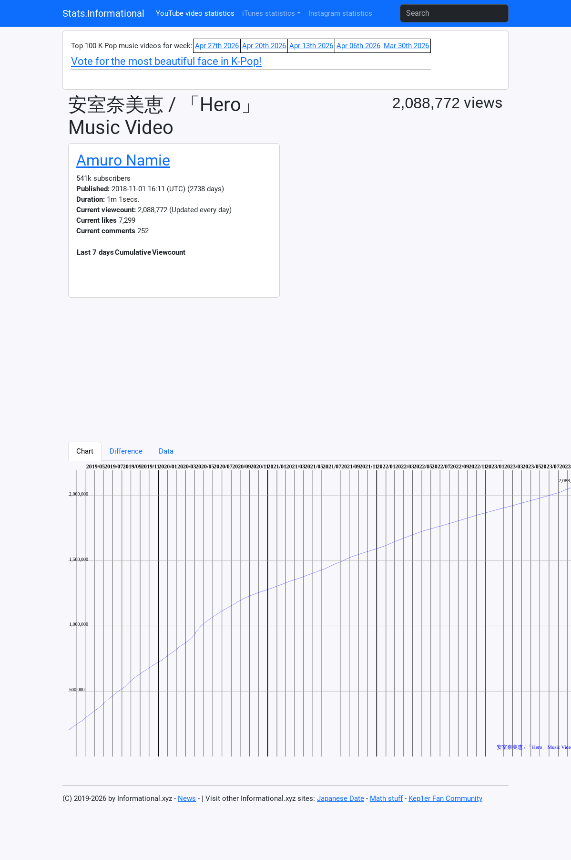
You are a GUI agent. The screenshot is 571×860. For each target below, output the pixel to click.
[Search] (454, 13)
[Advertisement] (228, 364)
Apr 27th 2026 (217, 45)
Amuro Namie (123, 160)
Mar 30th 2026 (406, 45)
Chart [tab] (84, 451)
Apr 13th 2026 (311, 45)
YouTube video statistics (195, 13)
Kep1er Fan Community (445, 798)
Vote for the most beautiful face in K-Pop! (166, 61)
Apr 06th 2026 (358, 45)
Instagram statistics (340, 13)
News (187, 798)
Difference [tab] (126, 451)
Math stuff (386, 798)
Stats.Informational (103, 13)
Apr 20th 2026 (264, 45)
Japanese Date (340, 798)
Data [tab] (166, 451)
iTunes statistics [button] (268, 13)
